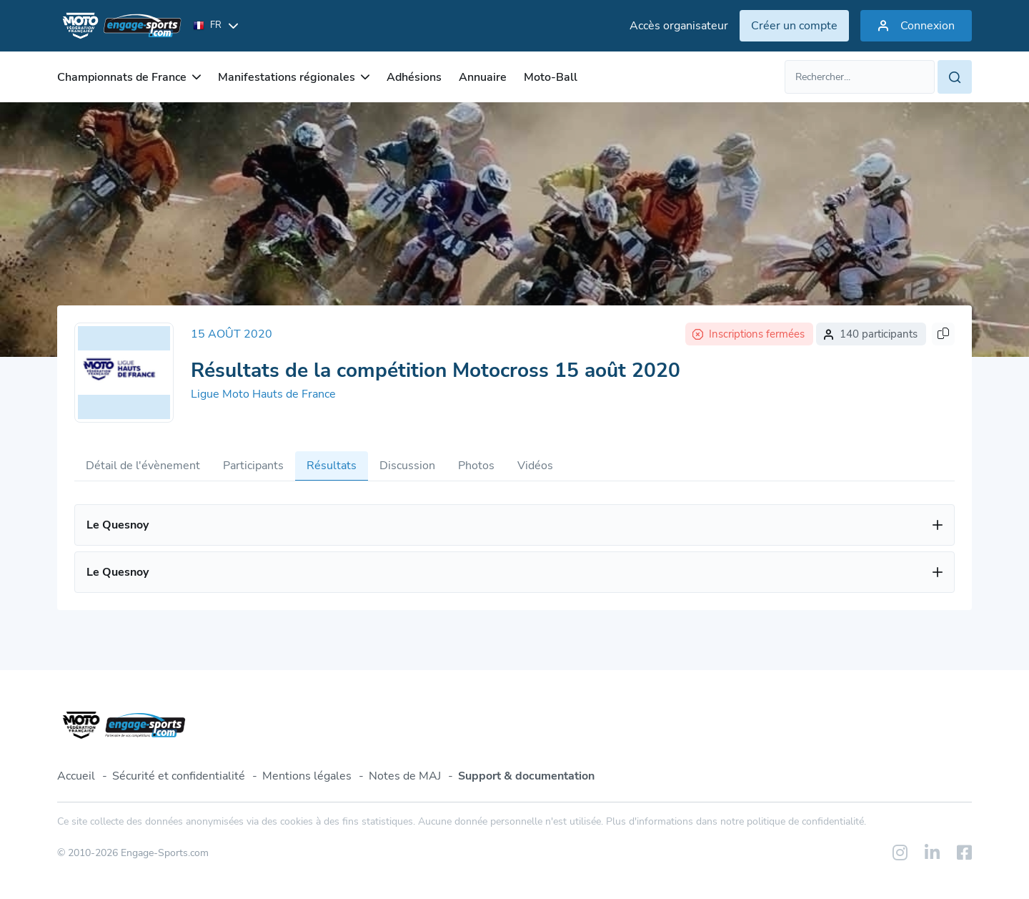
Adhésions (414, 77)
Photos (476, 465)
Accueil (76, 776)
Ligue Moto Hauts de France (263, 394)
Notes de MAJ (405, 776)
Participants (253, 465)
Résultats (332, 465)
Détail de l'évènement (143, 465)
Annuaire (483, 77)
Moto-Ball (550, 77)
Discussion (407, 465)
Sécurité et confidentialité (178, 776)
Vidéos (535, 465)
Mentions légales (307, 776)
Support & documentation (526, 776)
